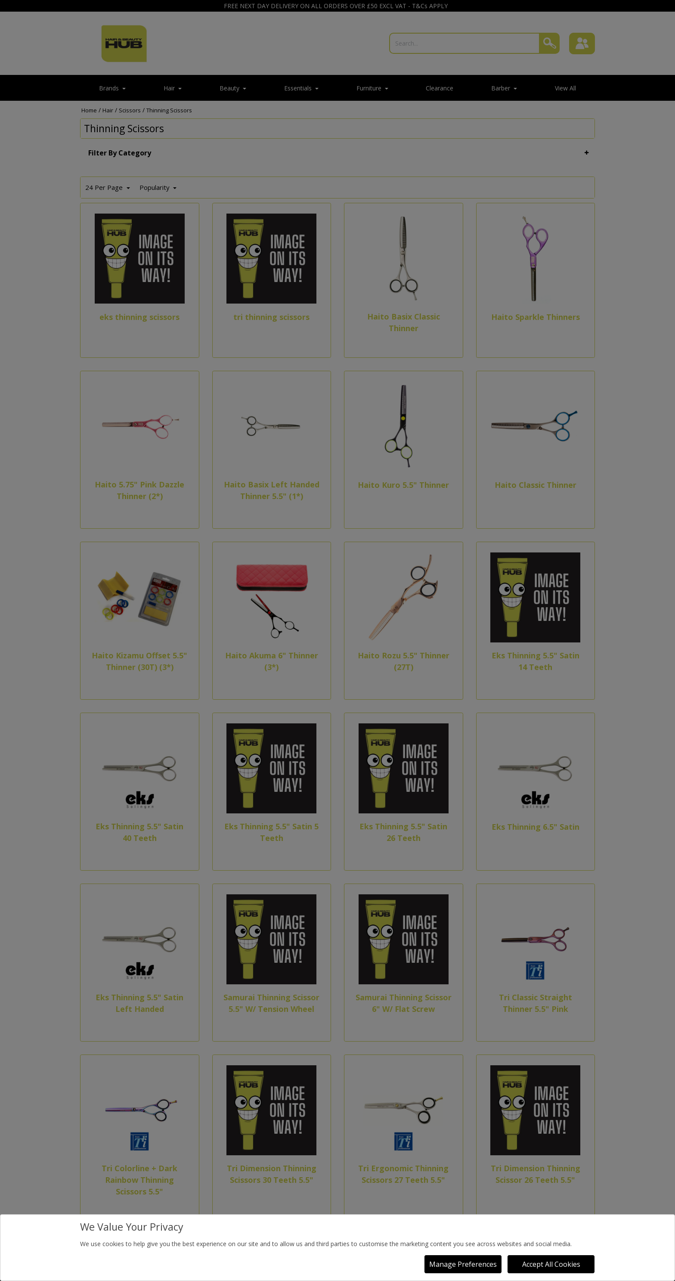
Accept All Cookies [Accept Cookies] (551, 1264)
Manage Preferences (463, 1264)
